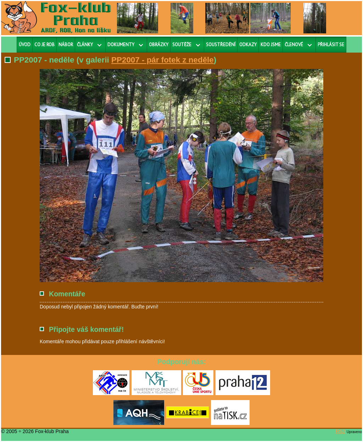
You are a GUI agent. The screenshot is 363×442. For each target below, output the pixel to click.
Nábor (65, 45)
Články (85, 45)
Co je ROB (44, 45)
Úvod (24, 45)
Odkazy (248, 45)
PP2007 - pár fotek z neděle (162, 59)
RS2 (340, 431)
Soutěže (181, 45)
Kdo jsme (271, 45)
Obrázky (158, 45)
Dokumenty (120, 45)
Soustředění (220, 45)
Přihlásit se (331, 45)
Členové (294, 45)
